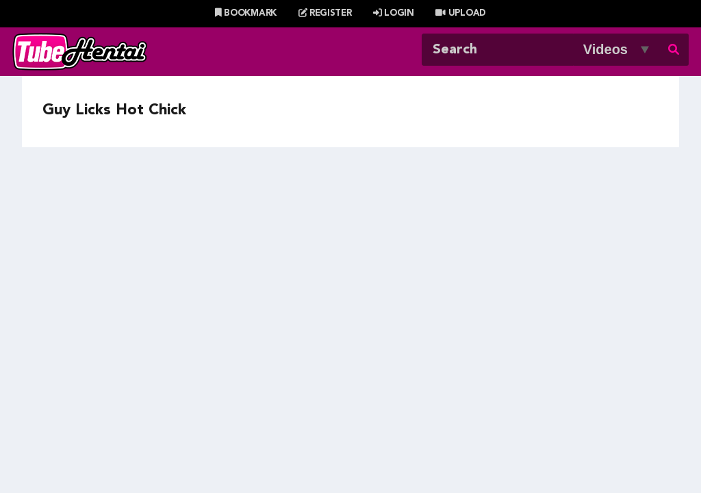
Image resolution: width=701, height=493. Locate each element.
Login (393, 13)
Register (325, 13)
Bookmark (246, 13)
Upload (460, 13)
